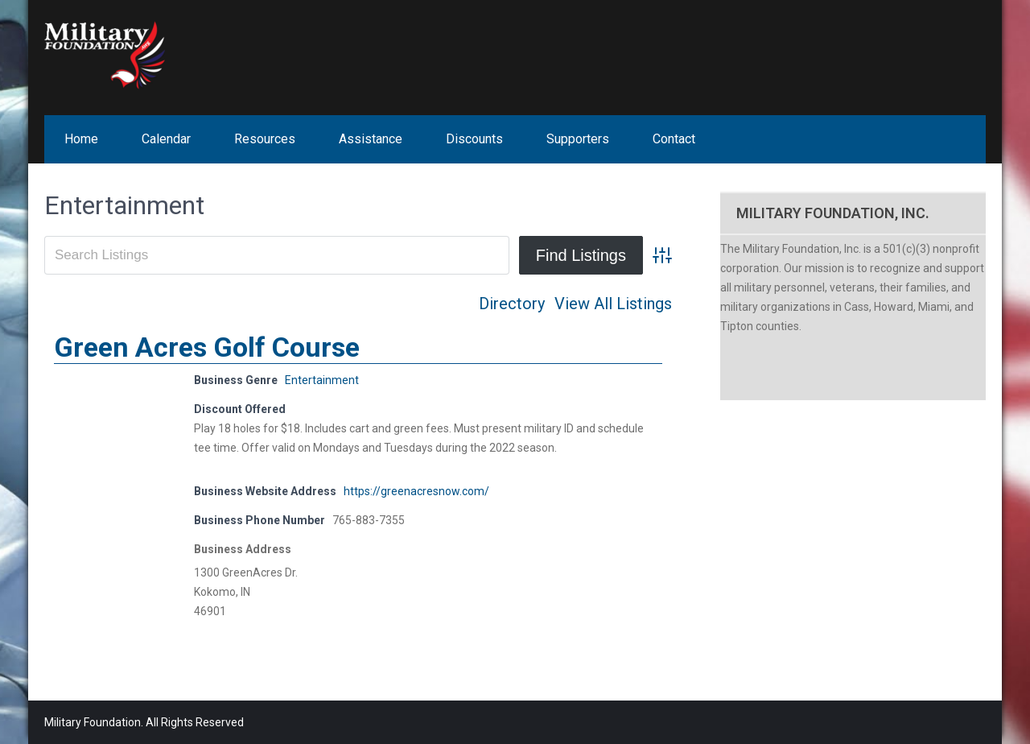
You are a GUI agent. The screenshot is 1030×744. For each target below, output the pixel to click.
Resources (264, 139)
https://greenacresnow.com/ (416, 491)
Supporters (577, 139)
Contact (674, 139)
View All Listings (613, 303)
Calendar (166, 139)
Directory (512, 303)
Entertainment (322, 380)
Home (81, 139)
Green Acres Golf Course (207, 347)
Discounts (474, 139)
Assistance (370, 139)
